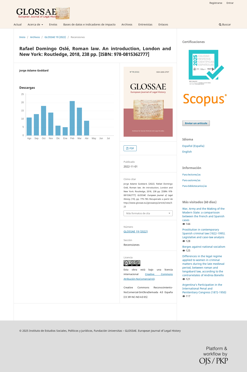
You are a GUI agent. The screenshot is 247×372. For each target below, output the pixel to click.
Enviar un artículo (196, 123)
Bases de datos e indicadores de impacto (89, 24)
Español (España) (193, 146)
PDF (131, 148)
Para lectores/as (191, 174)
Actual (18, 24)
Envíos (53, 24)
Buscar (225, 24)
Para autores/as (191, 180)
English (187, 151)
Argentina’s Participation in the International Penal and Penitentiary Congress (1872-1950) (204, 288)
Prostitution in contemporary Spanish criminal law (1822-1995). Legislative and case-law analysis (203, 233)
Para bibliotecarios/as (194, 186)
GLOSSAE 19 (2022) (55, 37)
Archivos (127, 24)
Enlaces (163, 24)
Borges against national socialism (203, 246)
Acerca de (34, 24)
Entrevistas (145, 24)
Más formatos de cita (138, 213)
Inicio (22, 37)
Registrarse (215, 3)
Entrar (230, 3)
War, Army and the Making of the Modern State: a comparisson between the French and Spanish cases (203, 214)
